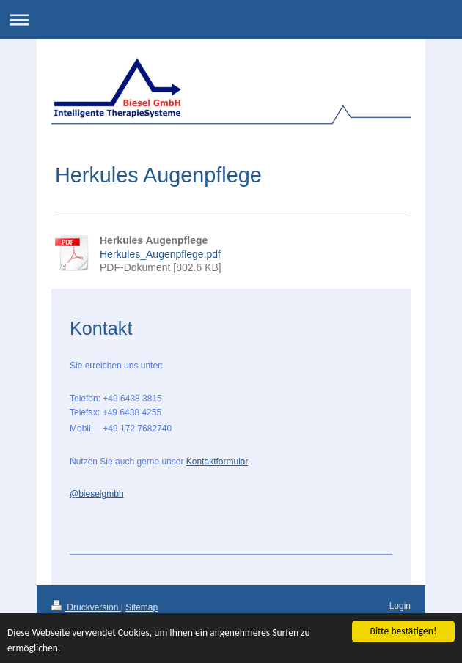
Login (400, 606)
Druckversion (86, 607)
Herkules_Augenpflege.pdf (160, 254)
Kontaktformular (217, 461)
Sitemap (141, 607)
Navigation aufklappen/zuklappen (231, 19)
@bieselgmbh (97, 494)
